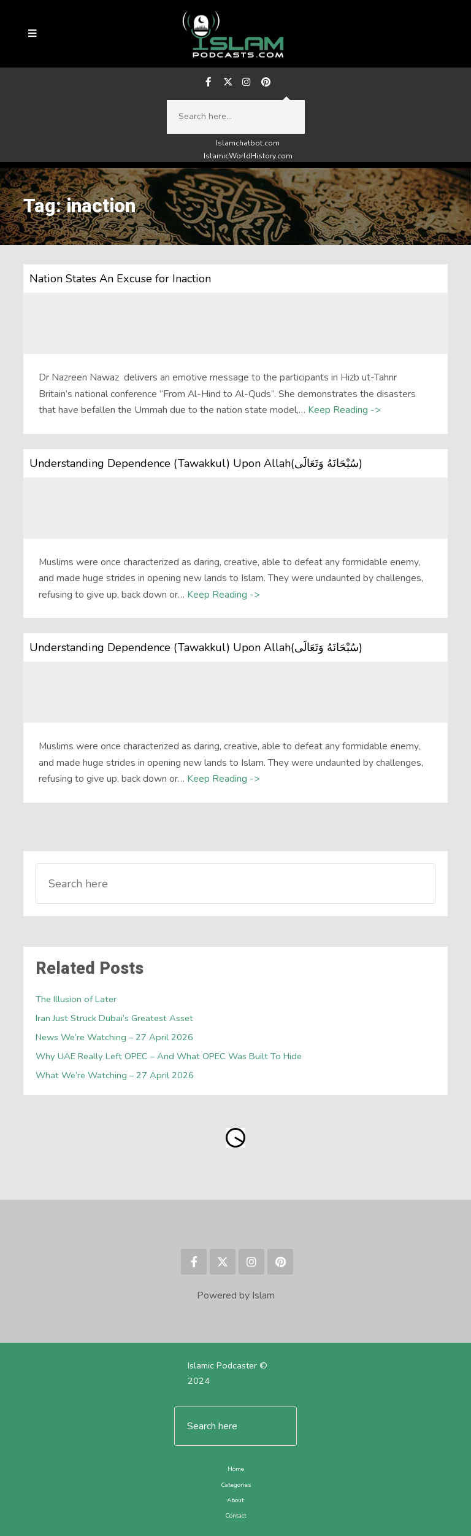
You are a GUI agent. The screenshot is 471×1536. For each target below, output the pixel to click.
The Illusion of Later (76, 1000)
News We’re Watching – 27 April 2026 (114, 1038)
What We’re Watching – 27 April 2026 (115, 1076)
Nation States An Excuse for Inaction (119, 279)
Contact (235, 1515)
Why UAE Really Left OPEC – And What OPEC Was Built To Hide (169, 1057)
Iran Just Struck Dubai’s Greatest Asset (114, 1019)
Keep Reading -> (344, 410)
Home (236, 1469)
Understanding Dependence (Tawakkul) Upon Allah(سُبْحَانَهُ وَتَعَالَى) (195, 464)
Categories (235, 1485)
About (235, 1500)
